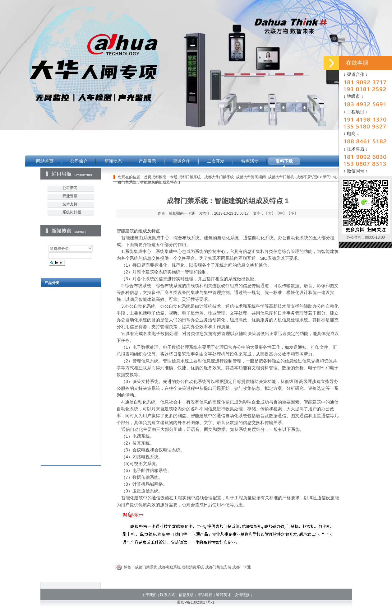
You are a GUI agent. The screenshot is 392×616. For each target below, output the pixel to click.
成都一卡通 (241, 567)
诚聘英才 (223, 595)
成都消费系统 (193, 567)
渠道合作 (181, 161)
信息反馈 (186, 595)
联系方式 (167, 595)
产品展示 (147, 161)
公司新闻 (69, 188)
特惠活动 (250, 161)
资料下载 (284, 161)
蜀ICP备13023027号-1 (195, 602)
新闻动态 (113, 161)
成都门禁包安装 (218, 567)
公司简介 (79, 161)
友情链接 (242, 595)
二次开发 (215, 161)
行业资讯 (69, 196)
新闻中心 (330, 177)
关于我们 (149, 595)
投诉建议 (204, 595)
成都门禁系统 (146, 567)
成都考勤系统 (169, 567)
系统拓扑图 (71, 212)
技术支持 (69, 204)
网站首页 (44, 161)
